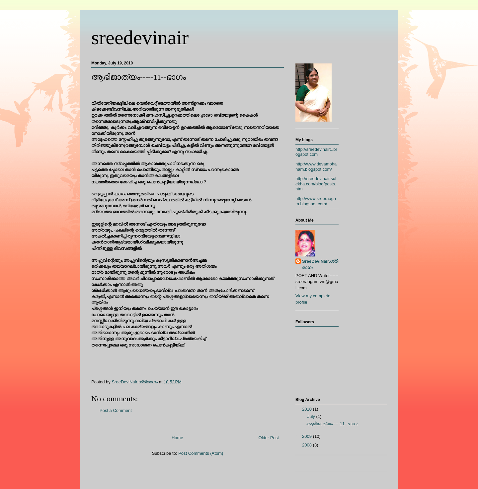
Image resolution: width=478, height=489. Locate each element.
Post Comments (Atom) (200, 453)
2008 (307, 444)
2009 (307, 436)
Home (177, 437)
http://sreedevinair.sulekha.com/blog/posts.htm (315, 183)
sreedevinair (140, 38)
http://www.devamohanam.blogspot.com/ (316, 166)
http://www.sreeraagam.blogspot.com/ (315, 201)
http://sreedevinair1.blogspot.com (316, 152)
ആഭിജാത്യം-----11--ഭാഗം (332, 423)
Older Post (269, 437)
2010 (307, 409)
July (311, 416)
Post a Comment (116, 410)
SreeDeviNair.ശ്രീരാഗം (320, 264)
